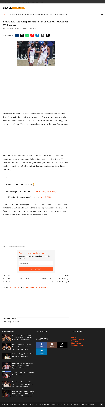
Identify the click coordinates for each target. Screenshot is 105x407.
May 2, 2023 (46, 197)
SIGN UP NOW (36, 269)
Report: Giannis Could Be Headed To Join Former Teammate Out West (21, 346)
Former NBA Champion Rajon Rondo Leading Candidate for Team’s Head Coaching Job (23, 393)
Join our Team (77, 339)
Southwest (50, 14)
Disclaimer (76, 343)
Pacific (29, 14)
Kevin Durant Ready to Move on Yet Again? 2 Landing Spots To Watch (22, 365)
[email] (36, 263)
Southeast (39, 14)
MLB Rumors (15, 2)
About (33, 2)
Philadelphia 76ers (30, 28)
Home (4, 14)
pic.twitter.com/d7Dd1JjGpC (44, 191)
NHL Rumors (25, 2)
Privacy (74, 341)
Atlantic (12, 14)
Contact (74, 337)
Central (21, 14)
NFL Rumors (6, 2)
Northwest (61, 14)
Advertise (39, 2)
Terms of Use (77, 345)
